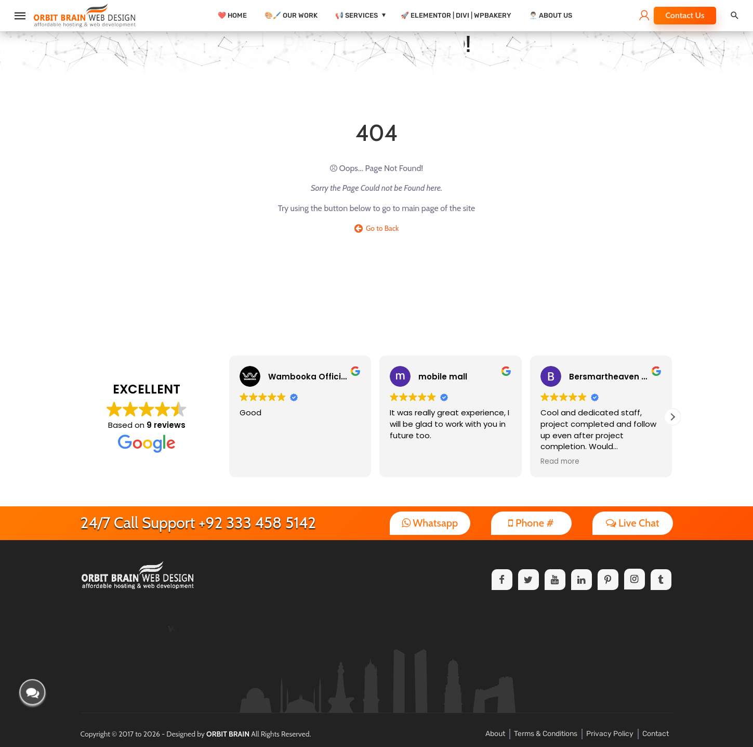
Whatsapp (430, 523)
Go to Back (376, 228)
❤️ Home (232, 15)
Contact (655, 733)
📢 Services (356, 15)
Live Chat (632, 523)
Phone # (530, 523)
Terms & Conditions (545, 733)
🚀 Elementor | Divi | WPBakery (456, 15)
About (495, 733)
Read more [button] (559, 461)
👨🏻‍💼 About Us (550, 15)
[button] (672, 417)
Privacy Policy (609, 733)
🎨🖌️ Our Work (291, 15)
